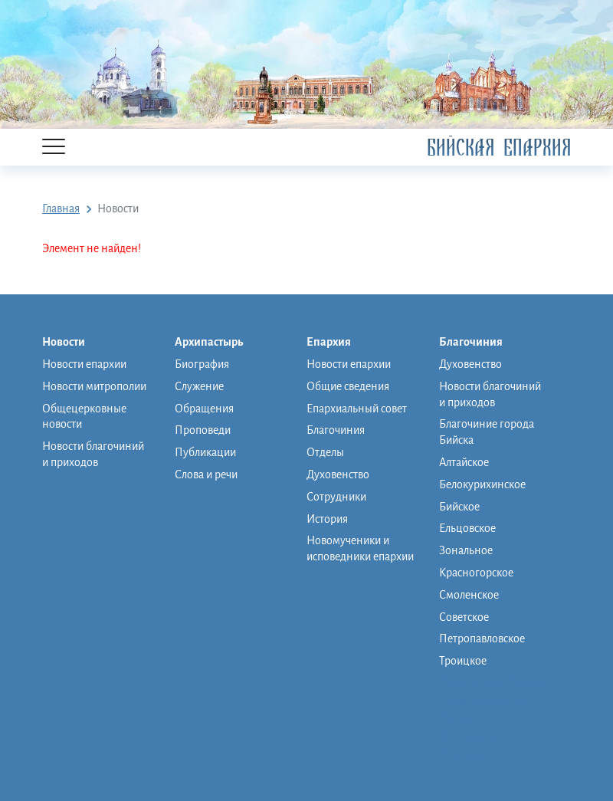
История (327, 519)
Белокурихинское (482, 484)
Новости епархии (84, 364)
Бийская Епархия (499, 147)
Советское (464, 617)
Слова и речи (206, 474)
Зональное (466, 550)
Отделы (325, 452)
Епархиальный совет (356, 408)
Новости (71, 343)
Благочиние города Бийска (486, 432)
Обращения (204, 408)
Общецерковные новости (84, 416)
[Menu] (53, 147)
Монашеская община (491, 681)
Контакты (463, 755)
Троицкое (463, 661)
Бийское (459, 507)
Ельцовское (467, 528)
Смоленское (469, 595)
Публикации (205, 452)
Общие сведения (347, 386)
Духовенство (337, 474)
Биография (202, 364)
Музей (454, 718)
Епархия (336, 343)
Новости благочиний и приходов (93, 454)
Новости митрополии (94, 386)
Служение (199, 386)
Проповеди (203, 430)
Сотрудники (336, 497)
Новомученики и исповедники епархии (360, 548)
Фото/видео (468, 736)
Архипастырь (216, 343)
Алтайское (464, 462)
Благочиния (335, 430)
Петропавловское (482, 638)
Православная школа (490, 700)
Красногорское (476, 572)
